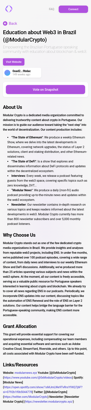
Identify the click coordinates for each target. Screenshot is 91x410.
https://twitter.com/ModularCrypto (26, 397)
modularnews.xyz (26, 373)
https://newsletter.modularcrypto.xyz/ (49, 401)
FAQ (51, 9)
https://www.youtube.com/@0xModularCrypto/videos (38, 377)
